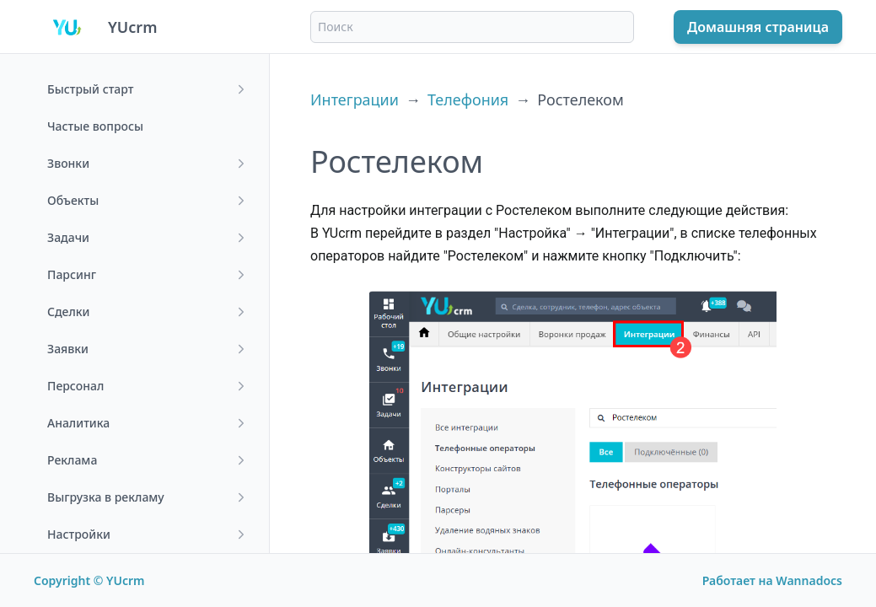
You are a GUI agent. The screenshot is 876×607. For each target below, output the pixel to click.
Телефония (467, 99)
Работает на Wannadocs (772, 580)
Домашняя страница (758, 27)
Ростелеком (580, 99)
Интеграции (354, 99)
